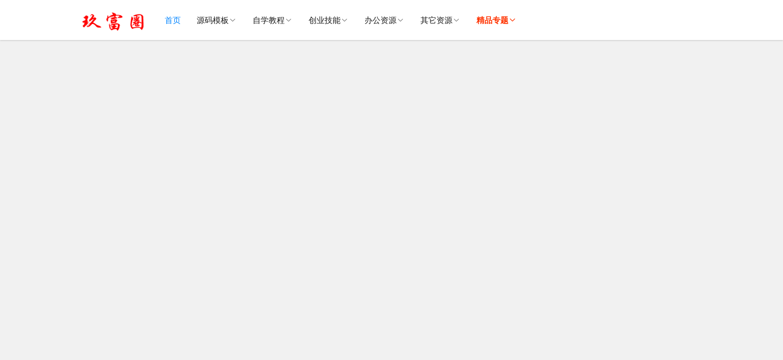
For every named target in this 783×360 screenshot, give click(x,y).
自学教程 (269, 20)
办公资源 (380, 20)
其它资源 (436, 20)
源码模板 (213, 20)
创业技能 (325, 20)
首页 (173, 20)
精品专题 (492, 20)
